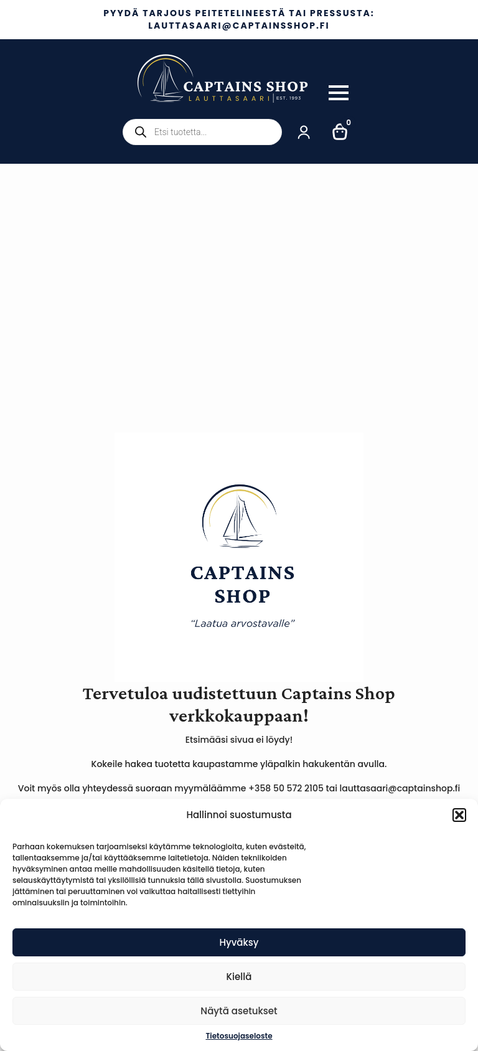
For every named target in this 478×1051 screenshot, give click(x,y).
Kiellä (239, 976)
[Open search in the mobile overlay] (202, 132)
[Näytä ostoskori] (340, 132)
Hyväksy (238, 942)
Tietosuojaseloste (238, 1036)
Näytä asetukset (238, 1010)
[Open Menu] (339, 93)
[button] (459, 815)
